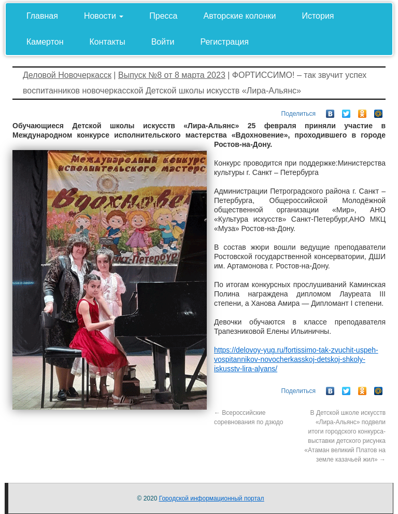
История (318, 15)
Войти (163, 41)
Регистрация (224, 41)
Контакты (107, 41)
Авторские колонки (240, 15)
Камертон (45, 41)
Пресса (163, 15)
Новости (103, 15)
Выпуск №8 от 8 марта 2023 (171, 75)
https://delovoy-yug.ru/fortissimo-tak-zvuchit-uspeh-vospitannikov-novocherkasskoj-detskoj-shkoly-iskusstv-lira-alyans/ (296, 359)
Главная (42, 15)
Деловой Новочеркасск (67, 75)
